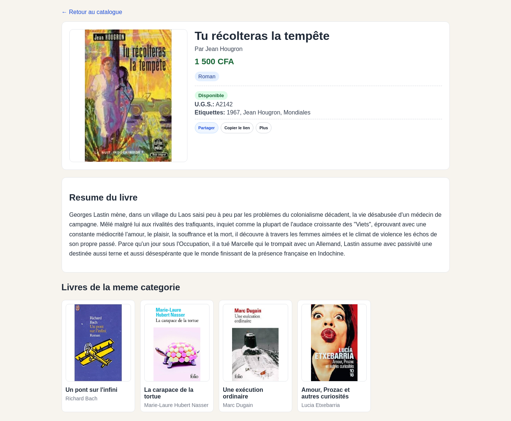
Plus (263, 128)
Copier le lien (237, 128)
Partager (206, 128)
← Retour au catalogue (92, 12)
